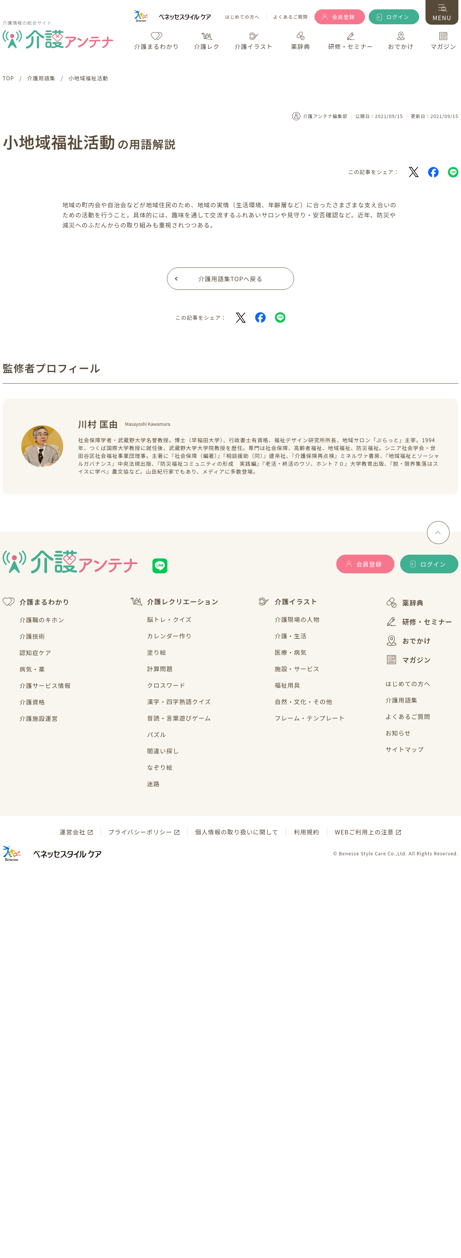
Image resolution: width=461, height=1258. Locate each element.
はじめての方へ (242, 17)
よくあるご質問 (290, 17)
